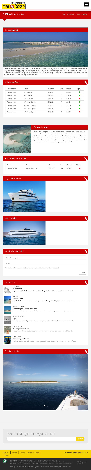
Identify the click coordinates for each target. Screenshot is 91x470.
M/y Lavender (11, 218)
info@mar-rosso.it (80, 453)
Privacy (22, 453)
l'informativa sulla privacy (20, 268)
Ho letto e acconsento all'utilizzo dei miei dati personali (32, 268)
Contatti (14, 453)
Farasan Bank (11, 29)
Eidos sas (81, 464)
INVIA (83, 272)
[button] (9, 382)
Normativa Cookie (33, 453)
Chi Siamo (6, 453)
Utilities (6, 456)
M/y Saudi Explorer (13, 178)
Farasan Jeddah (41, 127)
